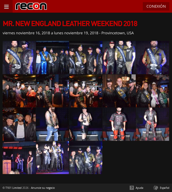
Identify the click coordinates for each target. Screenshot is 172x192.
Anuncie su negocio (43, 188)
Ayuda (139, 188)
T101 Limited (14, 188)
